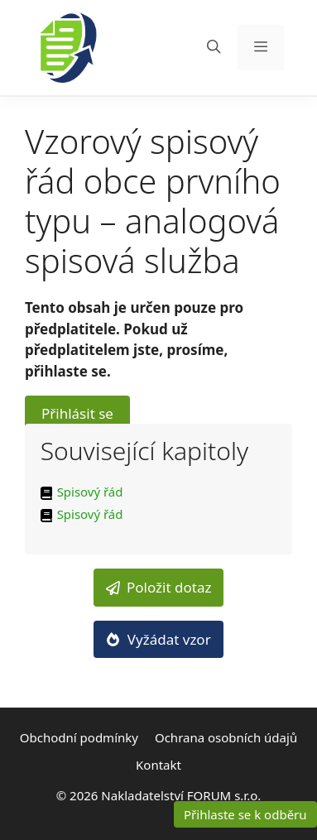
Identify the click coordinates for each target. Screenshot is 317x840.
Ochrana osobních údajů (226, 737)
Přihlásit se (77, 413)
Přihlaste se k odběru (245, 814)
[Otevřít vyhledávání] (214, 47)
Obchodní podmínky (79, 737)
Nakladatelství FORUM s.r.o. (181, 795)
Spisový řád (90, 491)
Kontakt (158, 764)
